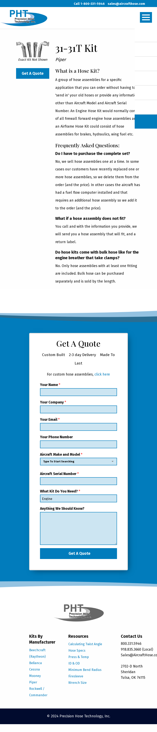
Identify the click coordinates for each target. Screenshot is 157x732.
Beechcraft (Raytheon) (37, 653)
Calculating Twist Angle (85, 644)
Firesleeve (75, 676)
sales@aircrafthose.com (126, 4)
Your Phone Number (78, 441)
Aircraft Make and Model (78, 460)
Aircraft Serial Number (78, 478)
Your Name (78, 389)
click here (102, 374)
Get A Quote (33, 73)
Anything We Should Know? (78, 526)
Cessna (34, 669)
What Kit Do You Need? (78, 496)
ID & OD (74, 663)
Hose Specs (76, 650)
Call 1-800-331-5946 (89, 4)
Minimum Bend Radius (85, 670)
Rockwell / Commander (38, 692)
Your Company (78, 407)
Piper (33, 682)
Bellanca (35, 663)
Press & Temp (78, 657)
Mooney (35, 676)
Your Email (78, 424)
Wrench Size (77, 683)
